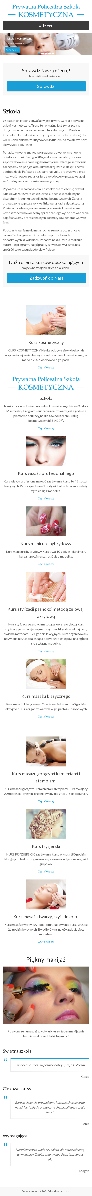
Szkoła (46, 398)
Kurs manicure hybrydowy (46, 543)
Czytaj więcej (12, 50)
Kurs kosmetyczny (46, 342)
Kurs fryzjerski (46, 846)
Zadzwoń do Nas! (46, 278)
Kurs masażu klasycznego (46, 696)
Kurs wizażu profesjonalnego (46, 473)
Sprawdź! (46, 86)
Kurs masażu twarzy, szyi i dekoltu (46, 916)
